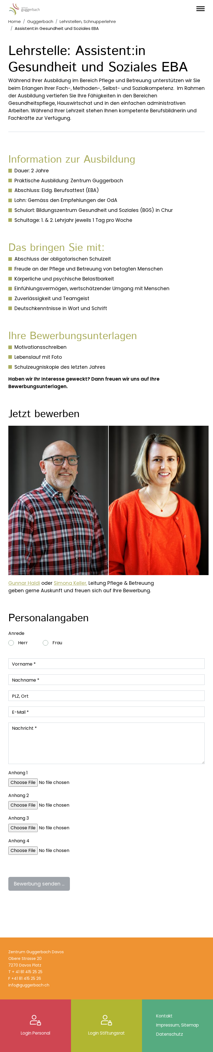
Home (14, 21)
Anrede (16, 633)
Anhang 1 (18, 773)
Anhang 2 (18, 795)
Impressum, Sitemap (177, 1025)
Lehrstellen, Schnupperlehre (88, 21)
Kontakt (164, 1016)
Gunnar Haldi (24, 583)
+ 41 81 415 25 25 (27, 972)
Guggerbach (40, 21)
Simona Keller (70, 583)
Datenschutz (169, 1034)
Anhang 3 (18, 818)
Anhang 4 (18, 841)
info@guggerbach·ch (28, 985)
